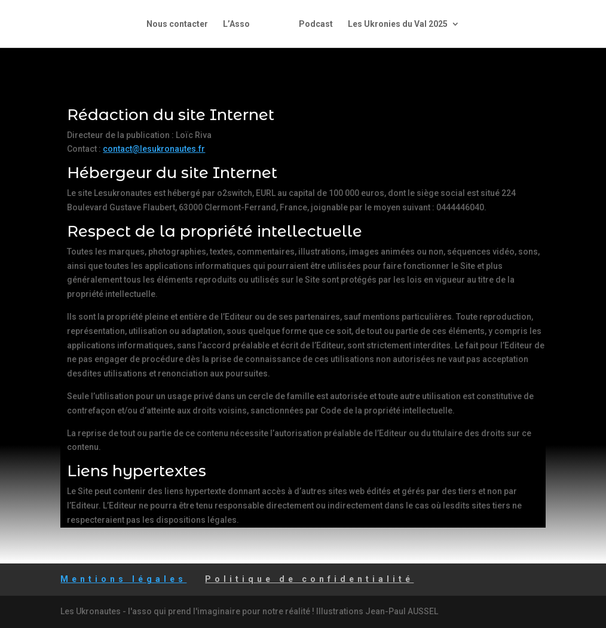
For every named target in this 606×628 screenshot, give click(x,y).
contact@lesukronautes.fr (154, 149)
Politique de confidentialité (309, 579)
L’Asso (236, 24)
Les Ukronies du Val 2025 (398, 24)
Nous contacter (177, 24)
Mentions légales (123, 579)
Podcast (316, 24)
